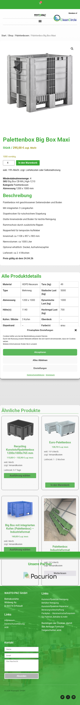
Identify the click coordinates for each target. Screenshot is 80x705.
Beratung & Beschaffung (53, 610)
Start (3, 35)
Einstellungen (40, 368)
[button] (75, 330)
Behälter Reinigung (50, 603)
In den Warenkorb (27, 162)
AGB (6, 627)
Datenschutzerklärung (35, 375)
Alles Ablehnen (40, 360)
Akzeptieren (40, 352)
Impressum (50, 375)
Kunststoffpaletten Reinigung (55, 599)
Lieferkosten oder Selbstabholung (43, 170)
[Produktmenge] (9, 162)
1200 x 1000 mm (25, 188)
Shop (10, 35)
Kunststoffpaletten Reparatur (55, 606)
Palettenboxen (22, 35)
